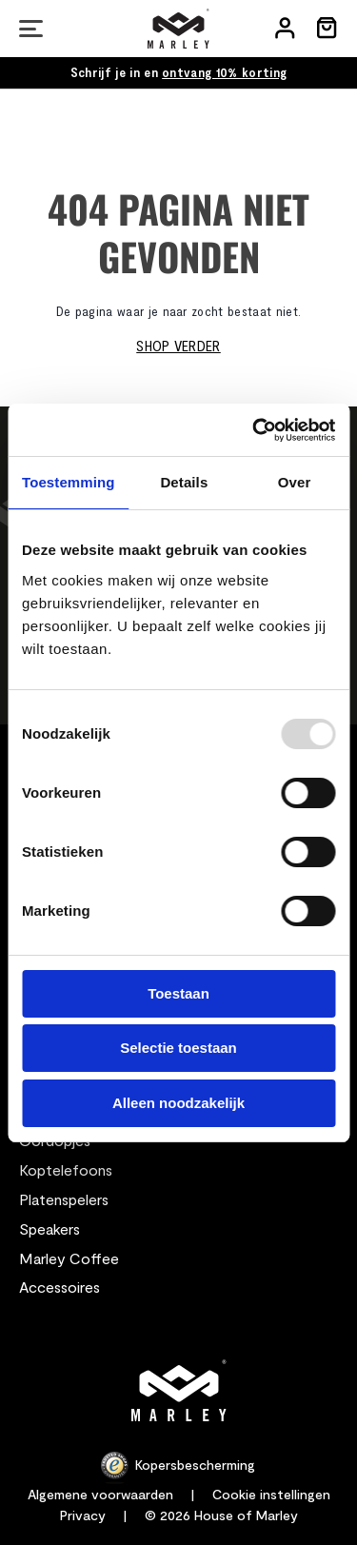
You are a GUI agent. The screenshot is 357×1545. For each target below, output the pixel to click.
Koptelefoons (65, 1169)
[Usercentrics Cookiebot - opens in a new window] (254, 430)
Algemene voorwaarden (100, 1494)
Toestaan (178, 993)
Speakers (49, 1228)
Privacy (83, 1515)
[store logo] (178, 29)
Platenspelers (64, 1199)
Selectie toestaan (178, 1048)
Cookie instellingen (271, 1494)
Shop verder (178, 345)
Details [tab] (184, 482)
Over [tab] (294, 482)
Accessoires (59, 1287)
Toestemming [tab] (68, 482)
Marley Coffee (69, 1258)
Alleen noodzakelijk (178, 1103)
